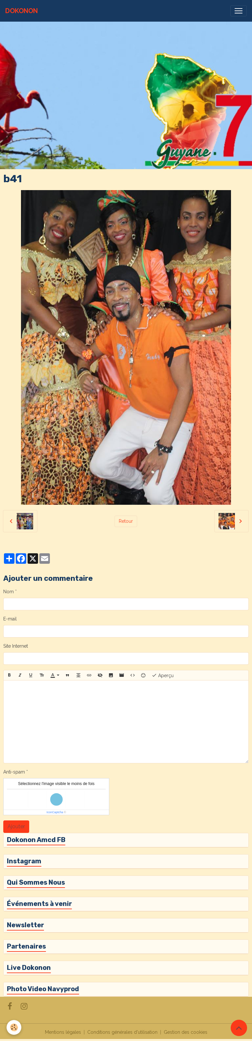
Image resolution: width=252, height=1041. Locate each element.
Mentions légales (63, 1032)
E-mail (10, 618)
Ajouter (16, 826)
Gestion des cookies (185, 1032)
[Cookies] (14, 1027)
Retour (126, 521)
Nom (8, 591)
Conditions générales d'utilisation (122, 1032)
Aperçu (163, 675)
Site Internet (15, 646)
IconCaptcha (55, 812)
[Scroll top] (239, 1028)
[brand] (21, 11)
